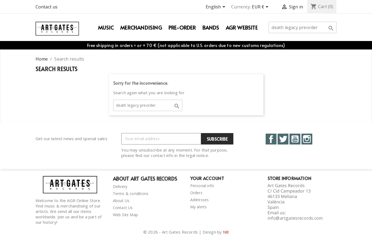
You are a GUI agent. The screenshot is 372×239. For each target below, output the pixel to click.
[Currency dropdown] (261, 7)
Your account (207, 178)
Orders (196, 192)
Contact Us (123, 207)
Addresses (199, 199)
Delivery (120, 186)
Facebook (271, 139)
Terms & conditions (131, 193)
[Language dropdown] (216, 7)
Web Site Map (125, 214)
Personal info (202, 185)
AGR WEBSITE (242, 27)
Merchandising (141, 27)
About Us (121, 200)
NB (226, 232)
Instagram (306, 139)
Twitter (283, 139)
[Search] (302, 27)
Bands (210, 27)
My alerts (198, 206)
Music (106, 27)
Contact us (47, 7)
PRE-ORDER (182, 27)
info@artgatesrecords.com (295, 218)
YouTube (295, 139)
